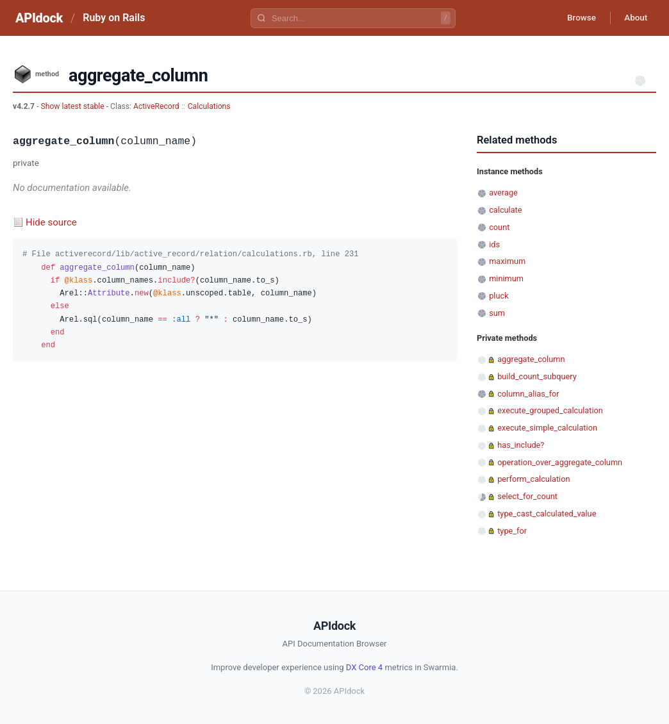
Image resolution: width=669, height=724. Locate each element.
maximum (507, 261)
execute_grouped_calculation (550, 410)
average (503, 192)
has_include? (520, 445)
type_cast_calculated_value (546, 513)
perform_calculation (533, 479)
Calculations (209, 106)
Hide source (51, 222)
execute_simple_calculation (547, 427)
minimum (506, 278)
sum (497, 313)
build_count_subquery (537, 376)
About (634, 18)
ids (494, 244)
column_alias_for (528, 394)
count (499, 227)
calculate (505, 210)
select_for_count (527, 496)
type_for (512, 531)
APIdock (39, 18)
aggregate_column (531, 359)
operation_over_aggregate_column (559, 462)
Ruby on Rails (114, 18)
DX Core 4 (364, 667)
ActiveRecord (156, 106)
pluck (498, 295)
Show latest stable (73, 106)
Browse (576, 18)
